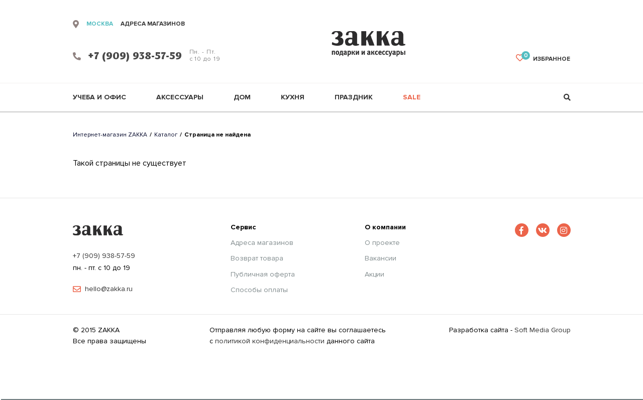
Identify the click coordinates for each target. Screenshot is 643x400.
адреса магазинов (153, 24)
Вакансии (380, 258)
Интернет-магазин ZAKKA (110, 135)
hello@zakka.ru (109, 289)
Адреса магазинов (262, 243)
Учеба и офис (99, 97)
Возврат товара (257, 258)
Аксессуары (179, 97)
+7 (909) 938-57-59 (104, 255)
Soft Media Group (542, 330)
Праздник (354, 97)
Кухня (292, 97)
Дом (242, 97)
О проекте (382, 243)
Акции (374, 275)
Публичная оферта (263, 275)
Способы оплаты (259, 290)
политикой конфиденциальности (270, 341)
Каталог (165, 135)
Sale (411, 97)
